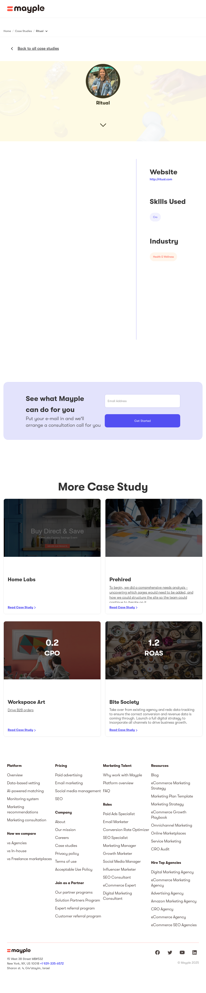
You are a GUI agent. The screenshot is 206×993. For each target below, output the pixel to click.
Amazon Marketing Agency (174, 901)
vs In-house (16, 851)
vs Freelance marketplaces (29, 859)
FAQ (106, 791)
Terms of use (66, 861)
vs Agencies (17, 843)
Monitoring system (23, 799)
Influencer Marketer (119, 869)
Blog (155, 775)
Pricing (61, 766)
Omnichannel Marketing (171, 825)
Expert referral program (75, 908)
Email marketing (69, 783)
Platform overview (118, 783)
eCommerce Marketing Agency (170, 882)
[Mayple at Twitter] (169, 952)
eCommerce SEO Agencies (174, 925)
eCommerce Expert (119, 885)
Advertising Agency (167, 893)
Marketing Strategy (167, 804)
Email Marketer (115, 822)
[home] (26, 9)
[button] (199, 8)
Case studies (66, 845)
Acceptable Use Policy (73, 869)
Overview (15, 775)
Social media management (78, 791)
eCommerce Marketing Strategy (170, 785)
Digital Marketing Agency (172, 872)
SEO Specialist (115, 837)
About (60, 822)
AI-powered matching (25, 791)
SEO (59, 799)
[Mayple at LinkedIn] (194, 952)
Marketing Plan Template (172, 796)
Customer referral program (78, 916)
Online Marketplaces (168, 833)
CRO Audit (160, 849)
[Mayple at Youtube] (182, 952)
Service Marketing (166, 841)
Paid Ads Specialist (119, 814)
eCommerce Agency (168, 917)
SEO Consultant (117, 877)
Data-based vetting (23, 783)
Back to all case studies (38, 48)
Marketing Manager (119, 845)
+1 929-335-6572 (52, 963)
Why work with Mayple (122, 775)
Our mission (65, 829)
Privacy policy (67, 853)
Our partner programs (74, 892)
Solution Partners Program (77, 900)
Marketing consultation (26, 820)
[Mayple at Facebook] (157, 952)
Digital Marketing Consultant (117, 896)
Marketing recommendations (22, 809)
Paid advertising (68, 775)
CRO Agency (162, 909)
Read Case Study (20, 607)
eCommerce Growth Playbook (168, 815)
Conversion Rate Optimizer (126, 829)
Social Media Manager (122, 861)
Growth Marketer (117, 853)
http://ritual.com (161, 179)
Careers (62, 837)
